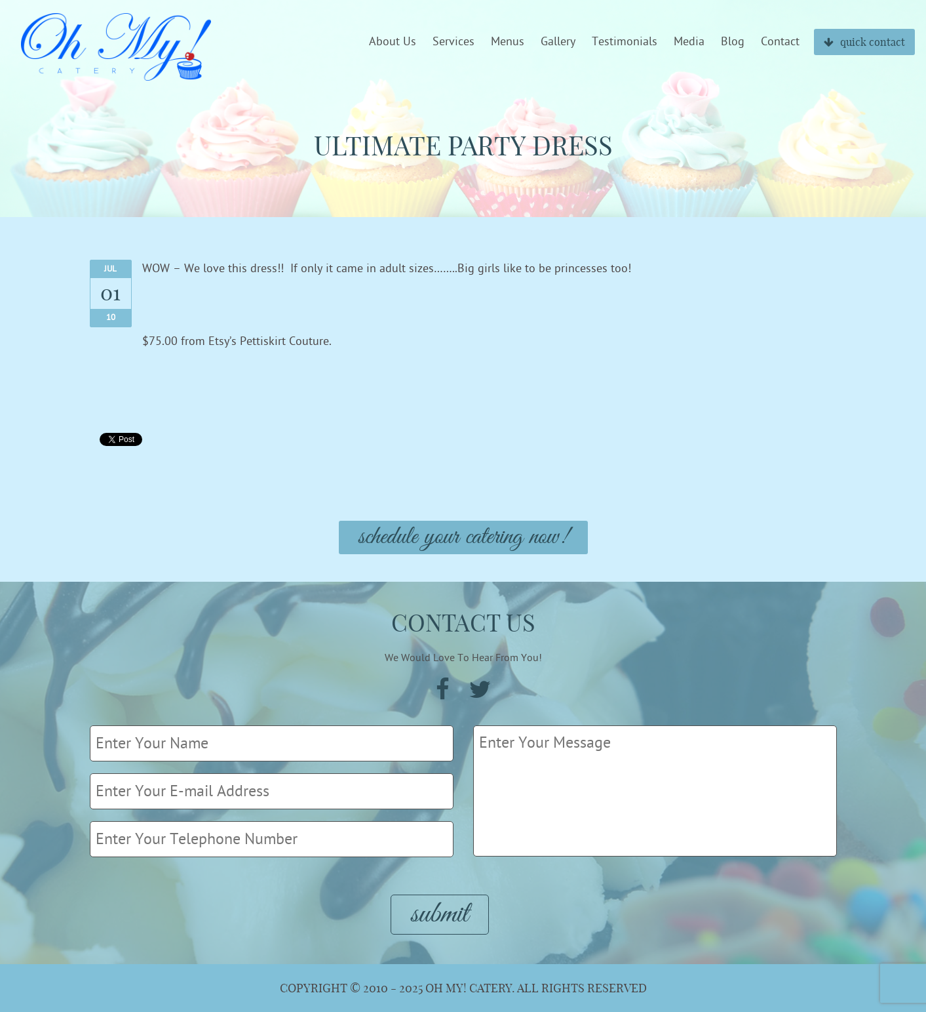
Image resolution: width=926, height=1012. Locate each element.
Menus (507, 42)
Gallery (558, 42)
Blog (732, 42)
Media (689, 42)
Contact (780, 42)
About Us (392, 42)
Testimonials (624, 42)
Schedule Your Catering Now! (463, 537)
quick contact (864, 42)
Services (453, 42)
